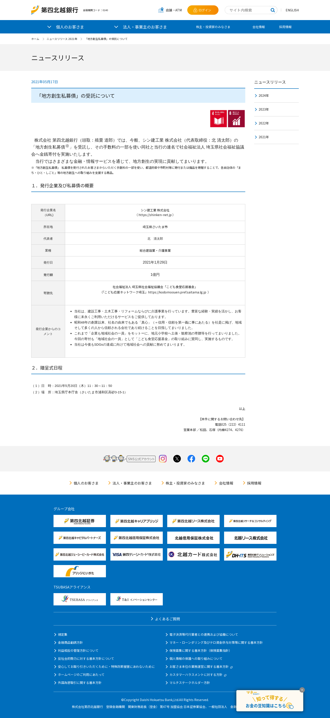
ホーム (35, 39)
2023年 (264, 109)
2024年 (264, 95)
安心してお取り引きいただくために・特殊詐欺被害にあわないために (106, 666)
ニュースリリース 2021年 (62, 39)
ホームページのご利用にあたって (81, 674)
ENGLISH (292, 10)
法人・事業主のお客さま (132, 483)
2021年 (264, 137)
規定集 (62, 634)
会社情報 (258, 27)
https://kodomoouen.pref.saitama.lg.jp (177, 292)
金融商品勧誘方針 (70, 642)
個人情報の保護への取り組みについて (196, 658)
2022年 (264, 123)
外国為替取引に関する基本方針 (80, 682)
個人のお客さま (86, 483)
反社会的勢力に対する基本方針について (86, 658)
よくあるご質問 (167, 618)
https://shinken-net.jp (155, 215)
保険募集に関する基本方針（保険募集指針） (200, 650)
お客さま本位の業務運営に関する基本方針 (201, 666)
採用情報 (285, 27)
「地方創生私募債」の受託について (106, 39)
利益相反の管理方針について (78, 650)
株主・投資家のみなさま (213, 27)
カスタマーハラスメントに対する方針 (197, 674)
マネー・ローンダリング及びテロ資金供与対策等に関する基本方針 (216, 642)
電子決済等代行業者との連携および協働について (203, 634)
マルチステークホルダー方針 (189, 682)
